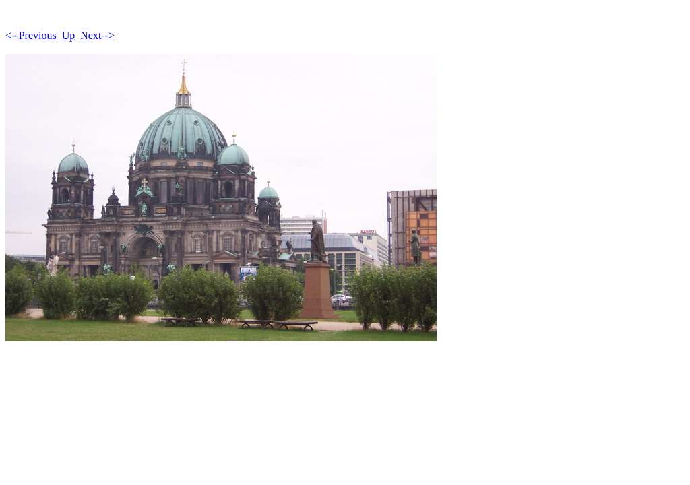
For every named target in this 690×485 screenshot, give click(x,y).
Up (68, 35)
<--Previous (31, 35)
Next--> (97, 35)
